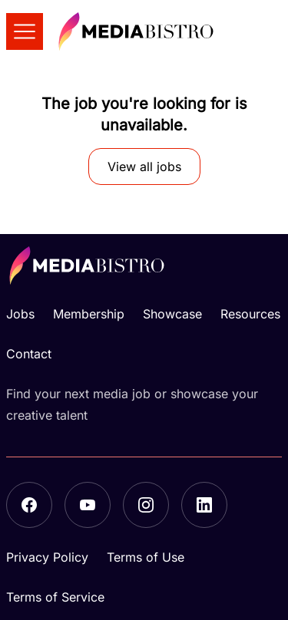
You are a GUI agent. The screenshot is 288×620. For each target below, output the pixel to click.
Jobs (20, 314)
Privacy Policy (47, 557)
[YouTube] (88, 505)
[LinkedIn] (204, 505)
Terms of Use (145, 557)
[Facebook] (29, 505)
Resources (250, 314)
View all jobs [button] (144, 166)
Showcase (172, 314)
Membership (88, 314)
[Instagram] (146, 505)
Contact (28, 353)
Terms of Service (55, 597)
